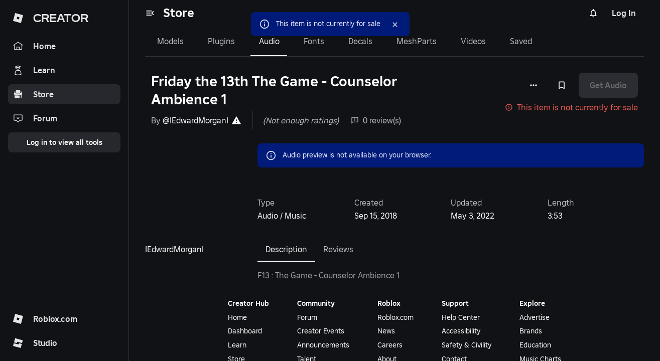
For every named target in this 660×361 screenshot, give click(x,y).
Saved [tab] (521, 41)
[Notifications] (593, 13)
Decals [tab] (360, 41)
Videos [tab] (473, 41)
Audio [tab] (269, 41)
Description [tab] (286, 249)
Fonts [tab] (314, 41)
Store (178, 13)
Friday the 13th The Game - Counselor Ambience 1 (274, 90)
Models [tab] (170, 41)
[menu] (150, 13)
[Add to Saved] (562, 85)
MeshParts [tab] (417, 41)
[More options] (533, 85)
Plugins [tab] (221, 41)
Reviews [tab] (338, 249)
